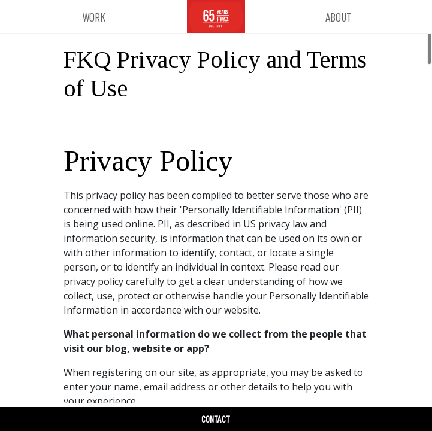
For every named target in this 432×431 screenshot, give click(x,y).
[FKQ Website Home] (216, 17)
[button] (93, 17)
